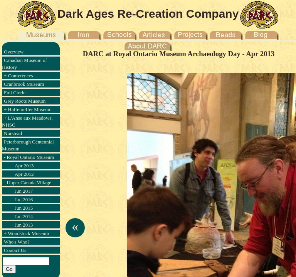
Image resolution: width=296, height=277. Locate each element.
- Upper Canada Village (27, 182)
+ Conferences (18, 75)
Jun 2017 (24, 191)
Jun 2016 (24, 199)
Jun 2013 (24, 225)
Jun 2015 (24, 208)
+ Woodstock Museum (26, 233)
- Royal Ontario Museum (29, 157)
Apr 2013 (24, 166)
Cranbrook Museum (24, 84)
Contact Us (15, 250)
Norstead (13, 133)
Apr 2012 (24, 174)
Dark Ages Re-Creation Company (148, 13)
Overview (14, 52)
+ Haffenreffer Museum (28, 109)
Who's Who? (17, 242)
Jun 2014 (24, 216)
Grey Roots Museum (24, 101)
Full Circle (14, 92)
